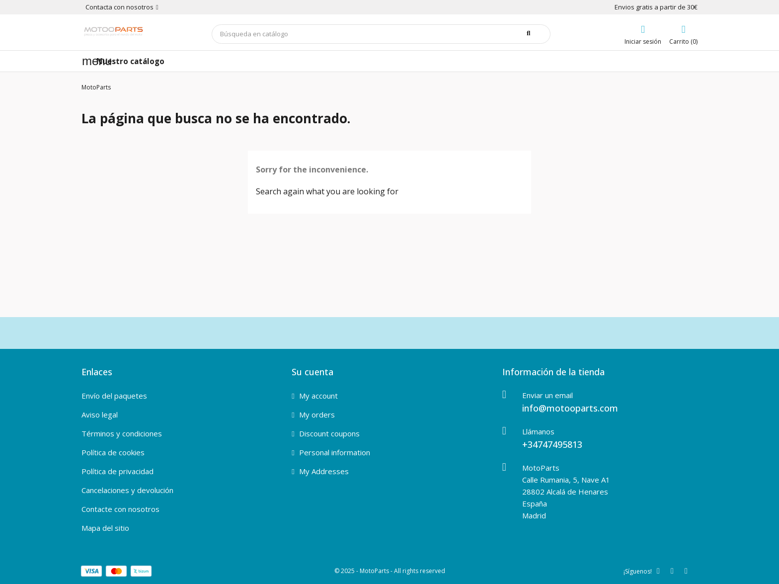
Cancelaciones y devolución (127, 490)
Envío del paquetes (114, 396)
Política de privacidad (117, 471)
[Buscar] (381, 34)
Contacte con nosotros (120, 509)
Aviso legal (99, 414)
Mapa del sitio (105, 528)
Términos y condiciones (121, 433)
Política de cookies (113, 452)
